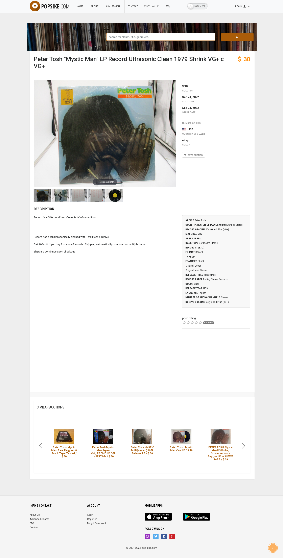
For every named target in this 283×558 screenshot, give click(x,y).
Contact (133, 6)
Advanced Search (39, 519)
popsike (50, 6)
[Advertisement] (216, 364)
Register (92, 519)
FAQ (169, 6)
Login (90, 514)
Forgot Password (96, 523)
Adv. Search (113, 6)
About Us (35, 514)
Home (81, 6)
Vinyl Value (151, 6)
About (95, 6)
